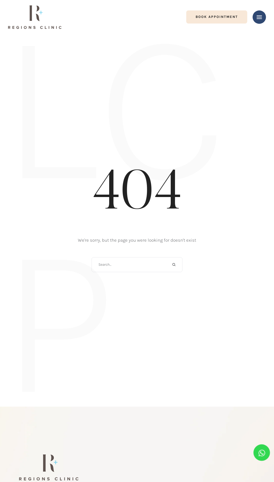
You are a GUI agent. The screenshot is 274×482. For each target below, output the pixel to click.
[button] (216, 17)
